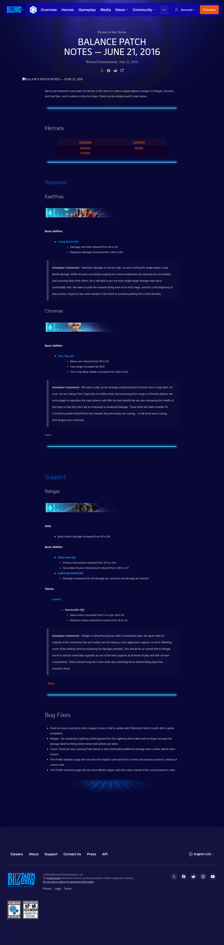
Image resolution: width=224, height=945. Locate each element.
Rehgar (139, 147)
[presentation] (14, 9)
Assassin (85, 142)
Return (48, 435)
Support (139, 142)
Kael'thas (85, 147)
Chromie (85, 152)
